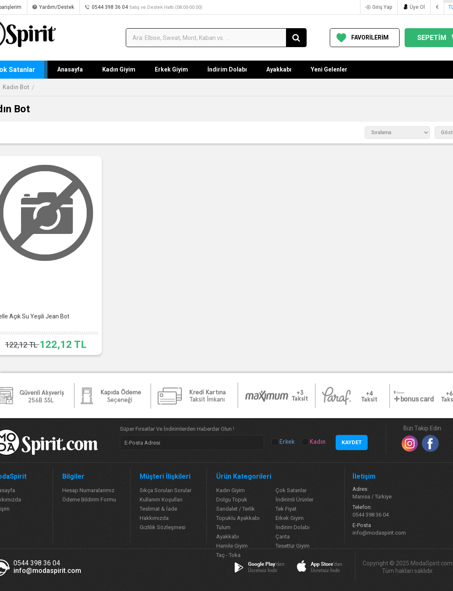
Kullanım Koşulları (161, 499)
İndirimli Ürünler (294, 499)
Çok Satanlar (291, 490)
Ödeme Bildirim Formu (89, 499)
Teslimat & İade (158, 509)
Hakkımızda (154, 518)
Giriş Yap (382, 7)
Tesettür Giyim (293, 546)
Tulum (223, 527)
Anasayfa (70, 69)
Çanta (283, 536)
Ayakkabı (278, 69)
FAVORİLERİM (370, 37)
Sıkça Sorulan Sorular (165, 490)
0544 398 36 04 (147, 7)
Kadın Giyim (118, 69)
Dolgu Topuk (231, 499)
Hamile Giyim (232, 546)
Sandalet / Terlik (235, 509)
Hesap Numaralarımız (88, 490)
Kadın (314, 441)
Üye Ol (417, 7)
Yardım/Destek (56, 7)
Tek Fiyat (286, 509)
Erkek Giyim (171, 69)
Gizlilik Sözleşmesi (162, 527)
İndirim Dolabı (227, 69)
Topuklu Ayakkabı (238, 518)
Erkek (283, 441)
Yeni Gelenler (329, 69)
